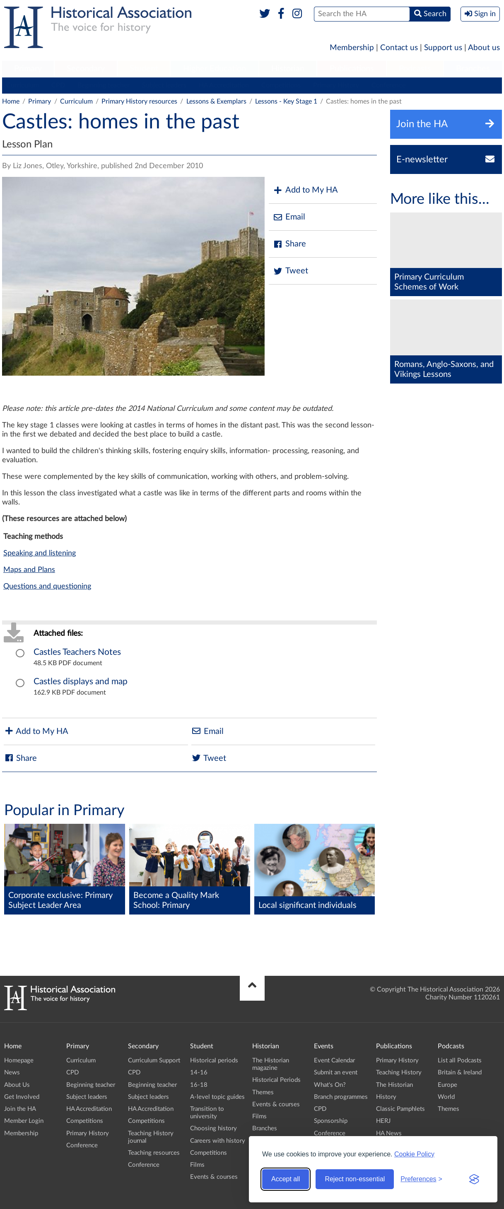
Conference (388, 85)
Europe (447, 1085)
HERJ (383, 1121)
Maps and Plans (29, 570)
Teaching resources (154, 1153)
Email (289, 217)
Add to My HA (305, 190)
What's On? (330, 1085)
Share (289, 244)
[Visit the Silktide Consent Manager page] (474, 1179)
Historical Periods (276, 1080)
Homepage (19, 1060)
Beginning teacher (103, 85)
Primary (28, 69)
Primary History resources (139, 101)
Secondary (86, 69)
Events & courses (214, 1177)
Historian (287, 69)
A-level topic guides (217, 1097)
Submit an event (335, 1072)
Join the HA (20, 1109)
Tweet (290, 271)
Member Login (23, 1121)
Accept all (285, 1178)
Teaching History (399, 1072)
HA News (389, 1133)
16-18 (198, 1085)
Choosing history (213, 1128)
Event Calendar (334, 1060)
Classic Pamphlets (400, 1109)
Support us (443, 48)
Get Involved (21, 1097)
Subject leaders (164, 85)
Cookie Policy (414, 1154)
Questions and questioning (47, 586)
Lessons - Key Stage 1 (286, 101)
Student (144, 69)
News (12, 1072)
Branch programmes (341, 1097)
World (446, 1097)
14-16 (198, 1072)
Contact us (399, 48)
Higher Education (214, 69)
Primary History (336, 85)
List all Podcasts (460, 1060)
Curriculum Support (154, 1060)
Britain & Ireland (460, 1072)
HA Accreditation (224, 85)
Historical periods (214, 1060)
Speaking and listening (39, 553)
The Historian (394, 1085)
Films (197, 1165)
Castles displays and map (81, 681)
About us (484, 48)
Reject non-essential (355, 1178)
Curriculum (22, 85)
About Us (17, 1085)
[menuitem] (28, 69)
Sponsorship (330, 1121)
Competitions (281, 85)
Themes (263, 1092)
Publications (352, 69)
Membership (352, 48)
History (386, 1097)
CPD (58, 85)
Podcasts (415, 69)
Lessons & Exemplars (216, 101)
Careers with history (217, 1141)
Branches (473, 69)
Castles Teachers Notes (77, 652)
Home (10, 101)
